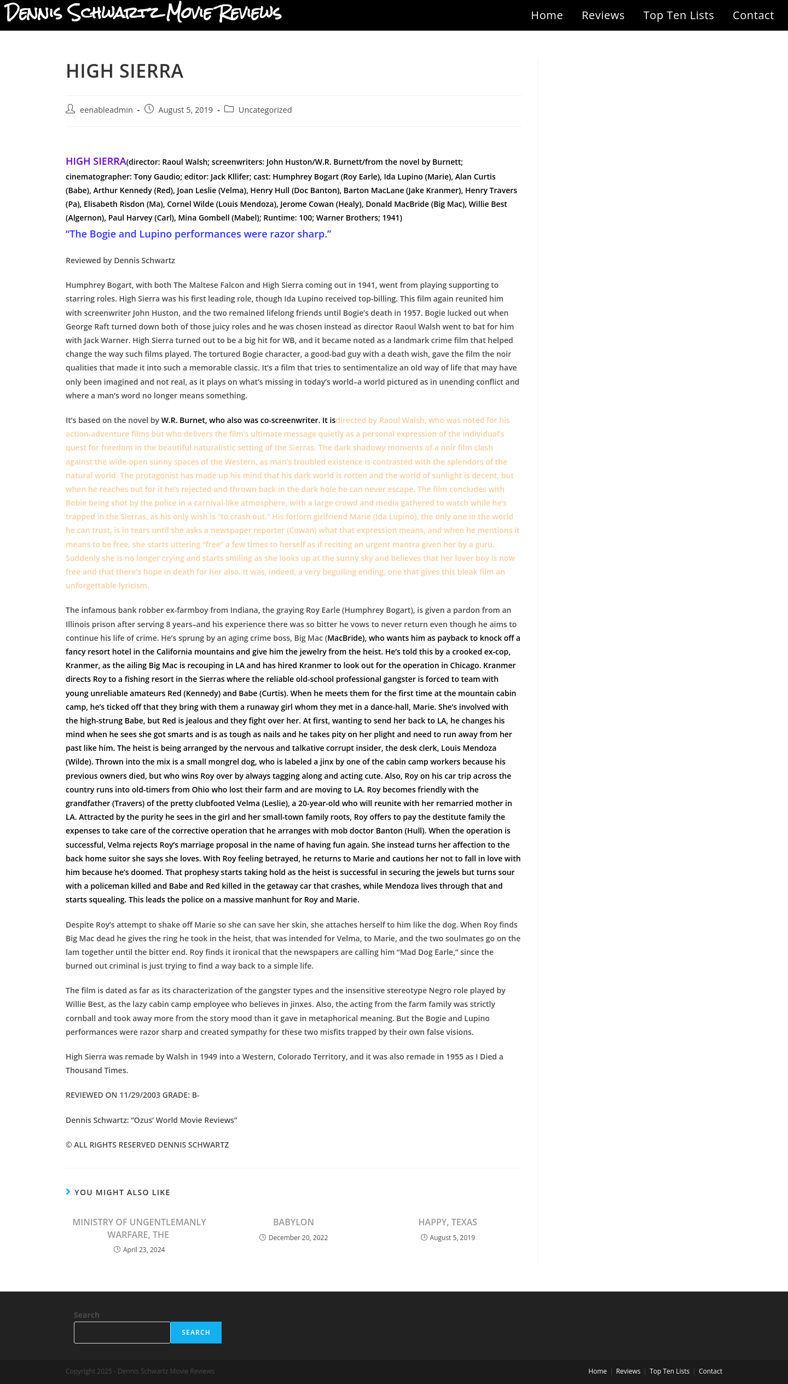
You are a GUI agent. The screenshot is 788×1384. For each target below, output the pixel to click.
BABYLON (293, 1222)
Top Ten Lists (679, 15)
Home (547, 15)
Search (87, 1315)
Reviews (603, 15)
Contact (753, 15)
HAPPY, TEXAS (448, 1222)
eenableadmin (106, 110)
